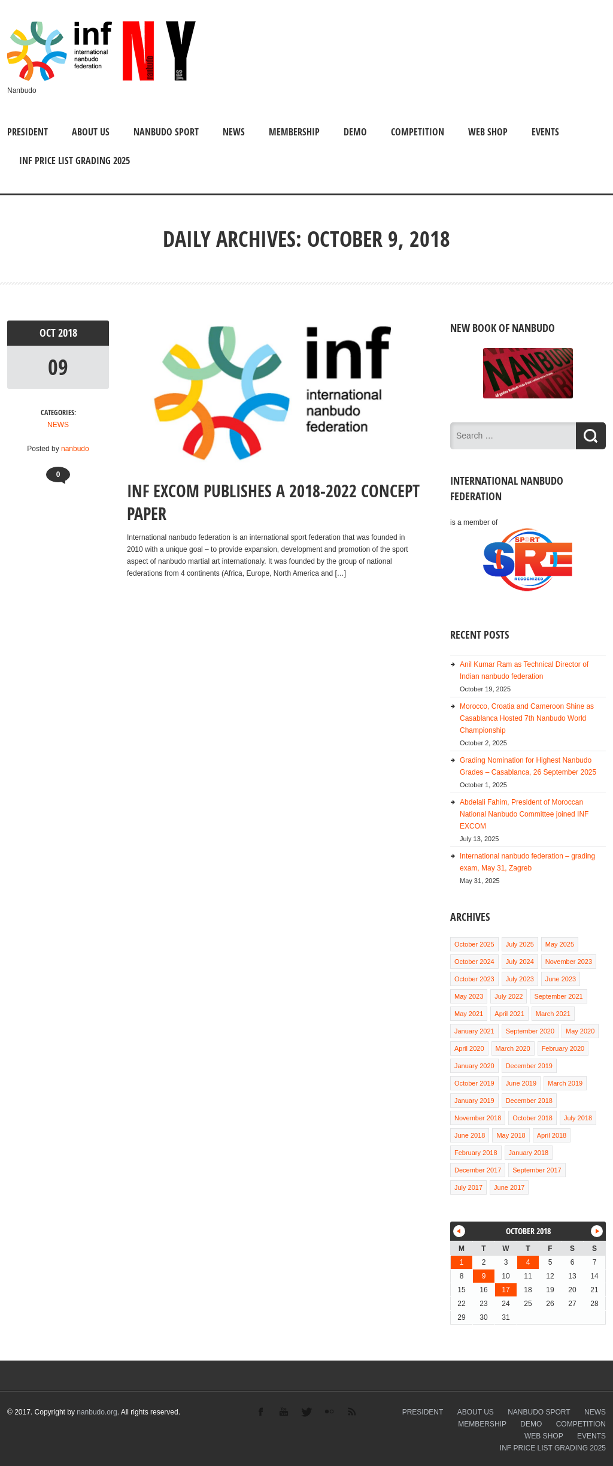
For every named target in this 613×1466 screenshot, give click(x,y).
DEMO (355, 131)
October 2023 (474, 979)
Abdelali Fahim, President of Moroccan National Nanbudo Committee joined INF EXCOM (524, 814)
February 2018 (475, 1152)
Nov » (597, 1231)
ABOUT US (91, 131)
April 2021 (509, 1013)
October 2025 (474, 944)
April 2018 (552, 1135)
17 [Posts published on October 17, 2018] (505, 1290)
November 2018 (477, 1118)
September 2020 (530, 1031)
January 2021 (474, 1031)
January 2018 (529, 1152)
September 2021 (558, 996)
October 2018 (532, 1118)
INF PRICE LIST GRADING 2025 (74, 160)
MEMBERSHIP (294, 131)
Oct (49, 332)
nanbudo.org (97, 1412)
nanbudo (75, 449)
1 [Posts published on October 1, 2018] (462, 1262)
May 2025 (559, 944)
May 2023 (468, 996)
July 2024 (520, 961)
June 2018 (469, 1135)
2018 (67, 332)
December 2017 (477, 1170)
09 (58, 367)
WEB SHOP (488, 131)
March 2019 (565, 1083)
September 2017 (536, 1170)
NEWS (234, 131)
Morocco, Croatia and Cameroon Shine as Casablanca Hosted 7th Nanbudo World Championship (527, 718)
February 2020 (563, 1048)
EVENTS (545, 131)
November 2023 (568, 961)
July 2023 (520, 979)
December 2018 (529, 1100)
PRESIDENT (27, 131)
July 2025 (520, 944)
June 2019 (521, 1083)
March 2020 (513, 1048)
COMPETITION (417, 131)
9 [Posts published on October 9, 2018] (484, 1276)
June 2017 (509, 1187)
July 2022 (508, 996)
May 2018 (510, 1135)
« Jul (459, 1231)
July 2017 (468, 1187)
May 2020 (580, 1031)
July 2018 (578, 1118)
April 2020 (469, 1048)
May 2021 (468, 1013)
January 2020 (474, 1065)
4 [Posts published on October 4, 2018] (528, 1262)
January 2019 (474, 1100)
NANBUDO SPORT (166, 131)
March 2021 (553, 1013)
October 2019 (474, 1083)
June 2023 (560, 979)
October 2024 (474, 961)
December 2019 (529, 1065)
